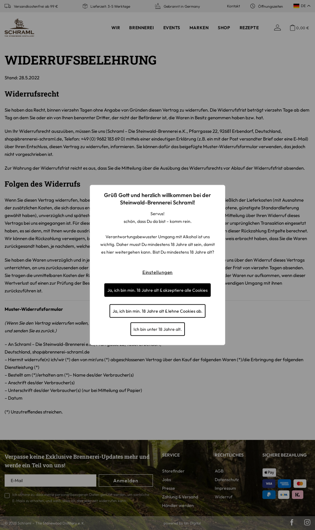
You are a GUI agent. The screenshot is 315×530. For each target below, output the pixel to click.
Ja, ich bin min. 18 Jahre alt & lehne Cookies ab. (157, 311)
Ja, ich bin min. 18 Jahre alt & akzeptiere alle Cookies (157, 290)
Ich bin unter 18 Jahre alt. (158, 329)
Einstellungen (157, 272)
